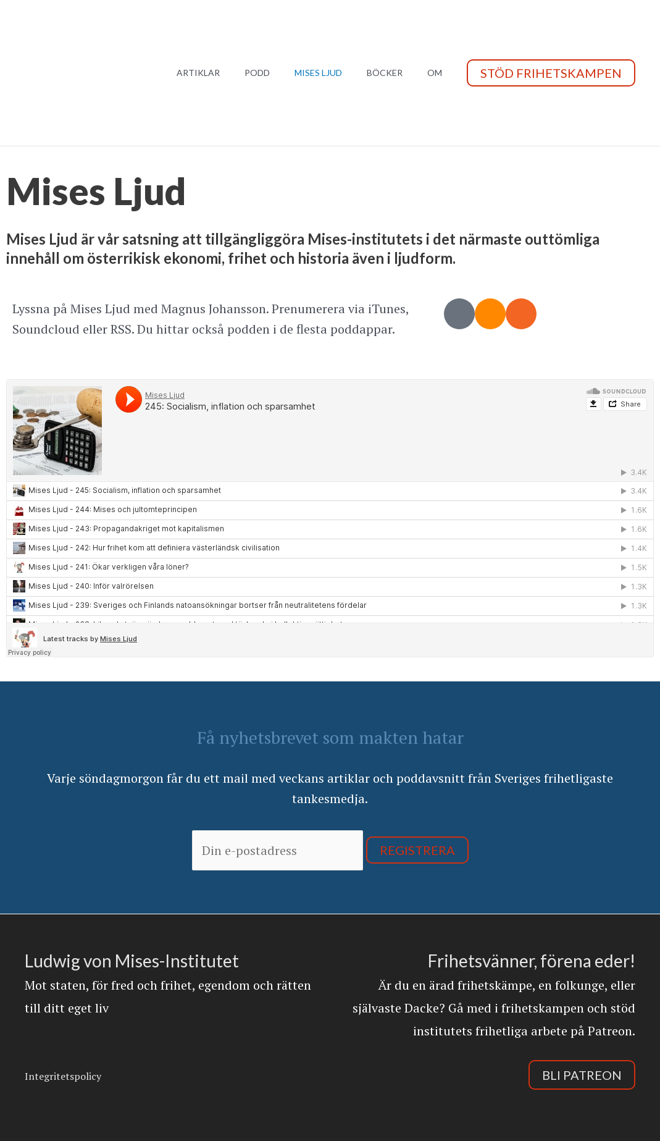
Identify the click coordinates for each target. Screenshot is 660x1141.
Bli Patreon (582, 1074)
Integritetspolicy (63, 1076)
